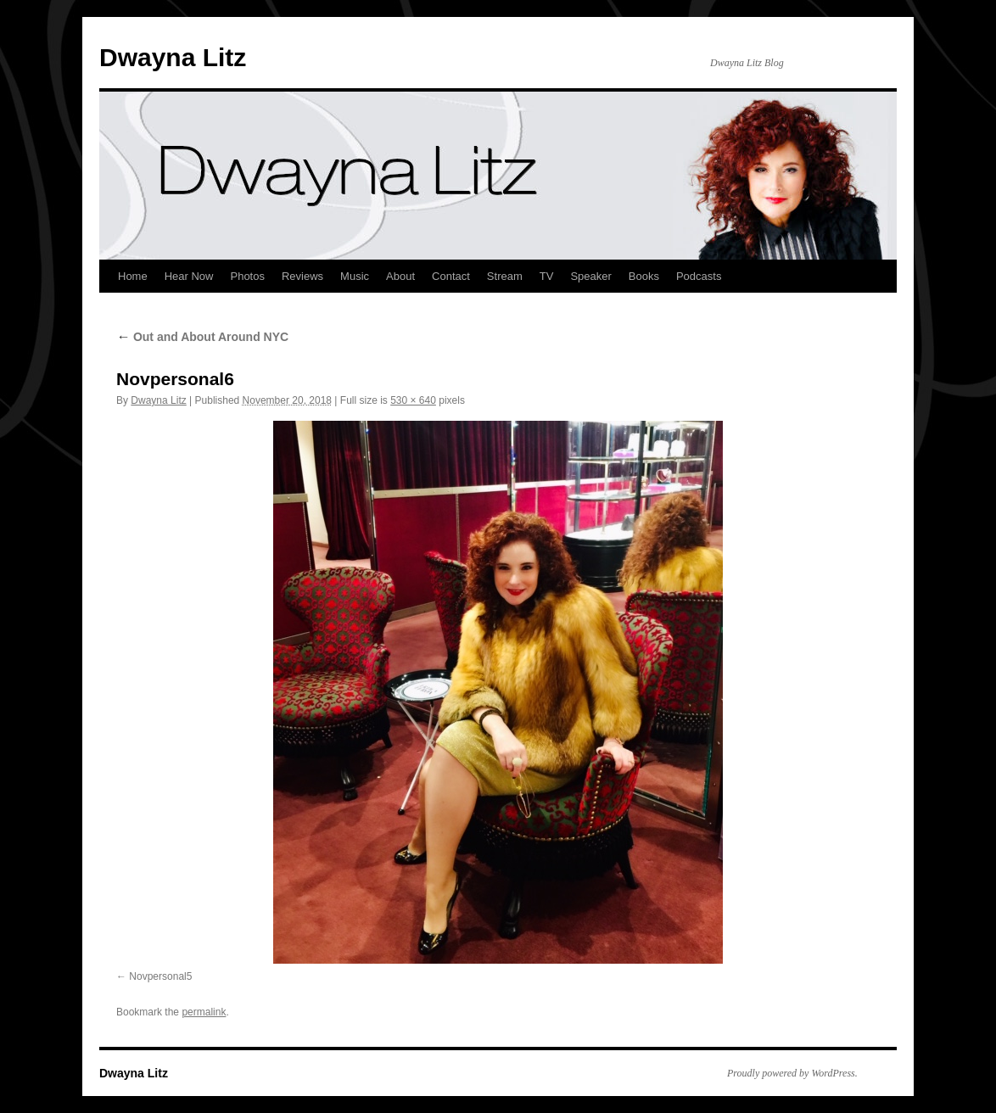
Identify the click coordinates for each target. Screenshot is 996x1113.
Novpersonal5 (160, 976)
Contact (451, 276)
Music (354, 276)
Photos (247, 276)
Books (644, 276)
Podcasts (698, 276)
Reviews (302, 276)
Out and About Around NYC (202, 337)
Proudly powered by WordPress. (792, 1073)
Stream (505, 276)
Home (133, 276)
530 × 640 (413, 400)
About (400, 276)
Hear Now (189, 276)
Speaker (590, 276)
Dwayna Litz (172, 57)
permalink (204, 1012)
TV (547, 276)
